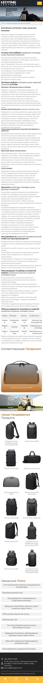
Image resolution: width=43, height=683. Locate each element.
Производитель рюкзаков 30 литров (18, 649)
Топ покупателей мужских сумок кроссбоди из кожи (21, 626)
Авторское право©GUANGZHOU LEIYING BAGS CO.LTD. (18, 673)
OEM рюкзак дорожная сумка (15, 614)
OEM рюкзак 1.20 (9, 620)
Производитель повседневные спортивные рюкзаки (22, 599)
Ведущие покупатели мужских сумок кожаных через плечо (21, 607)
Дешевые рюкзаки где (12, 593)
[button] (38, 372)
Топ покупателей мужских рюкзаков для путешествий (21, 586)
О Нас (27, 679)
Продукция (16, 679)
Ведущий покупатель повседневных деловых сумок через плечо (21, 634)
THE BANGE (28, 218)
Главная (3, 23)
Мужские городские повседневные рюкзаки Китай (21, 642)
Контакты (37, 679)
